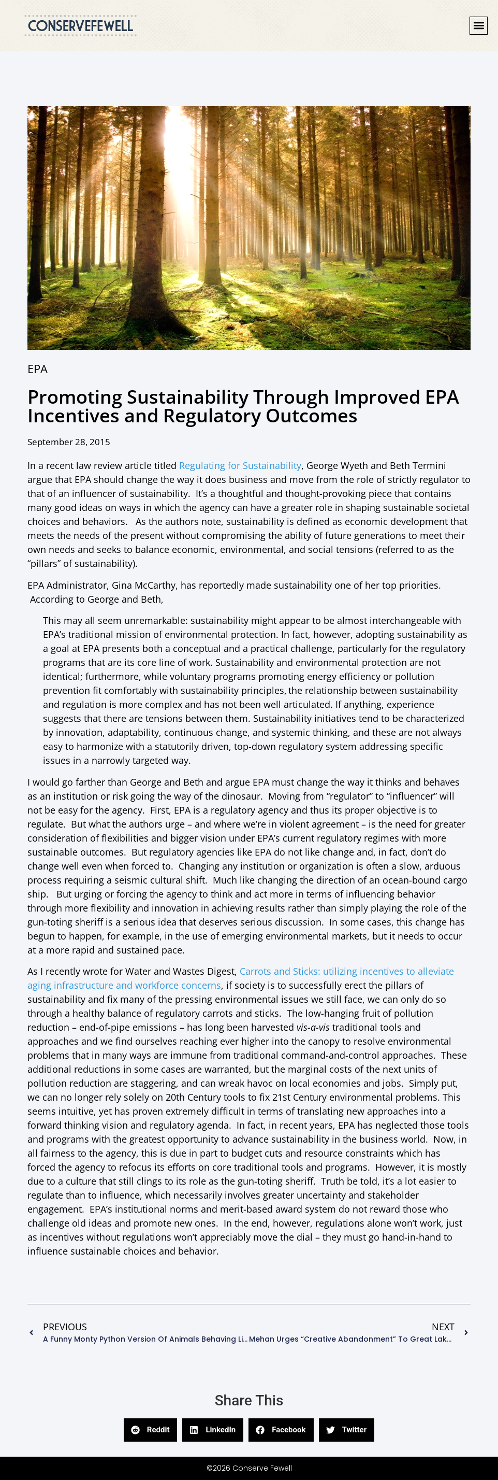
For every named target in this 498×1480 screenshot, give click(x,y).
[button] (479, 26)
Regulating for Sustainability (240, 465)
